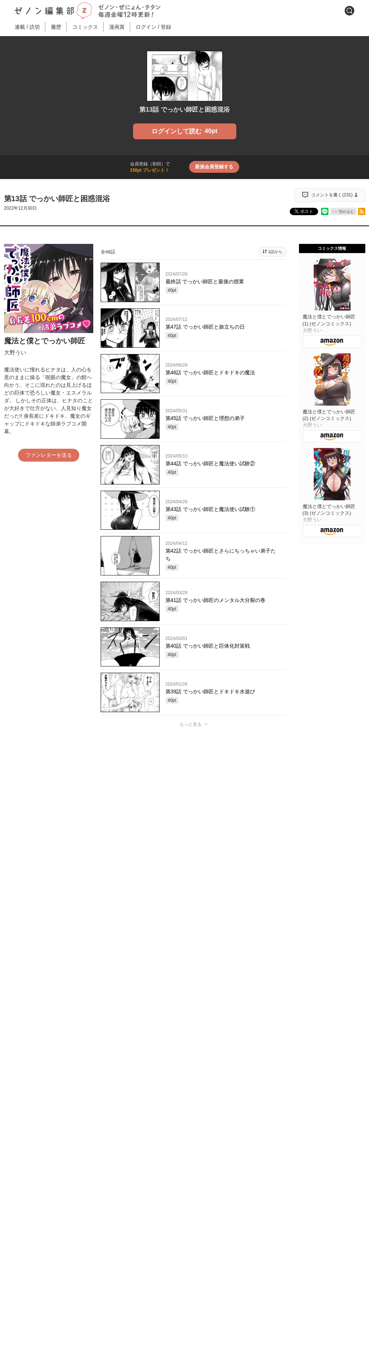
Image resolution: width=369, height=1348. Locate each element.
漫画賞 (117, 27)
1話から (275, 251)
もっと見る (191, 724)
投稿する (193, 832)
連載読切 (27, 27)
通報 (274, 887)
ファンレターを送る (48, 455)
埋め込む (346, 211)
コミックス (85, 27)
